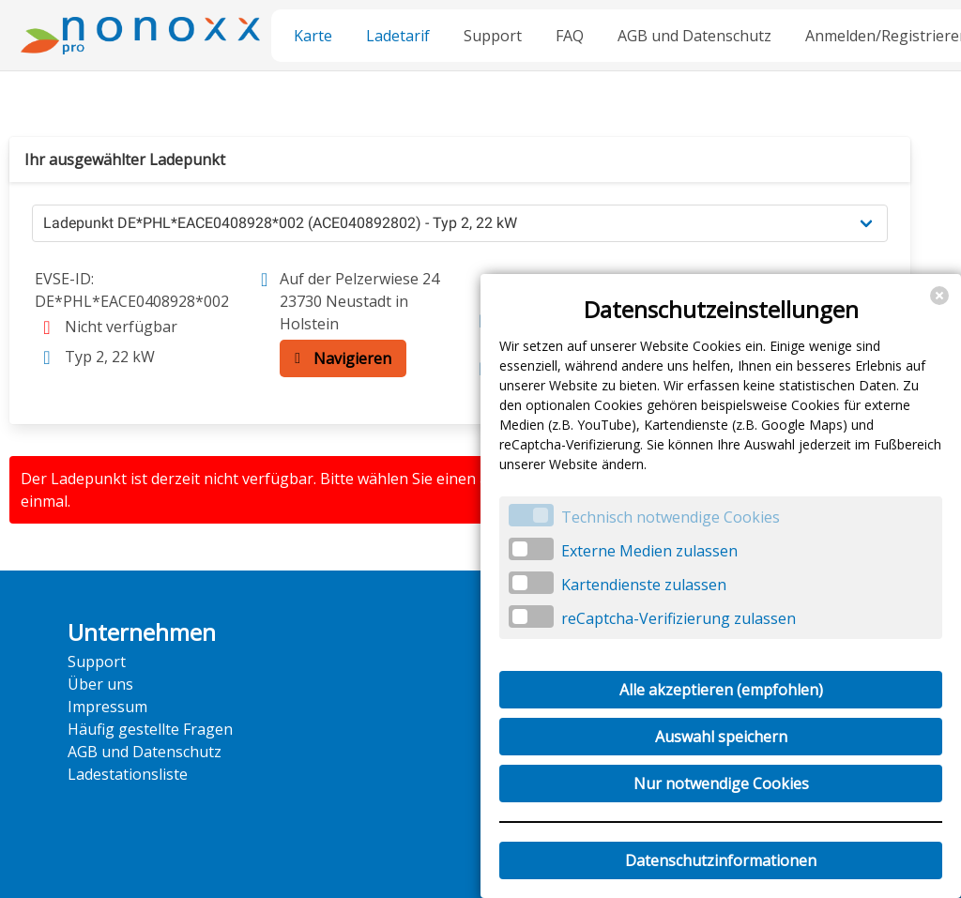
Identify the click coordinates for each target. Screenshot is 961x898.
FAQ (570, 35)
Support (493, 35)
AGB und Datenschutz (694, 35)
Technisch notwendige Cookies (670, 517)
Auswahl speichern (721, 736)
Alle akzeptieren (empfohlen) (721, 689)
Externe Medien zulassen (649, 550)
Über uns (100, 684)
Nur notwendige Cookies (721, 783)
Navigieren (338, 358)
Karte (313, 35)
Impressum (107, 706)
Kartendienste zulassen (643, 584)
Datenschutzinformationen (720, 860)
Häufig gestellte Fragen (150, 729)
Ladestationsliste (128, 774)
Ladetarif (398, 35)
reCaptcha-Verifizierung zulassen (678, 618)
